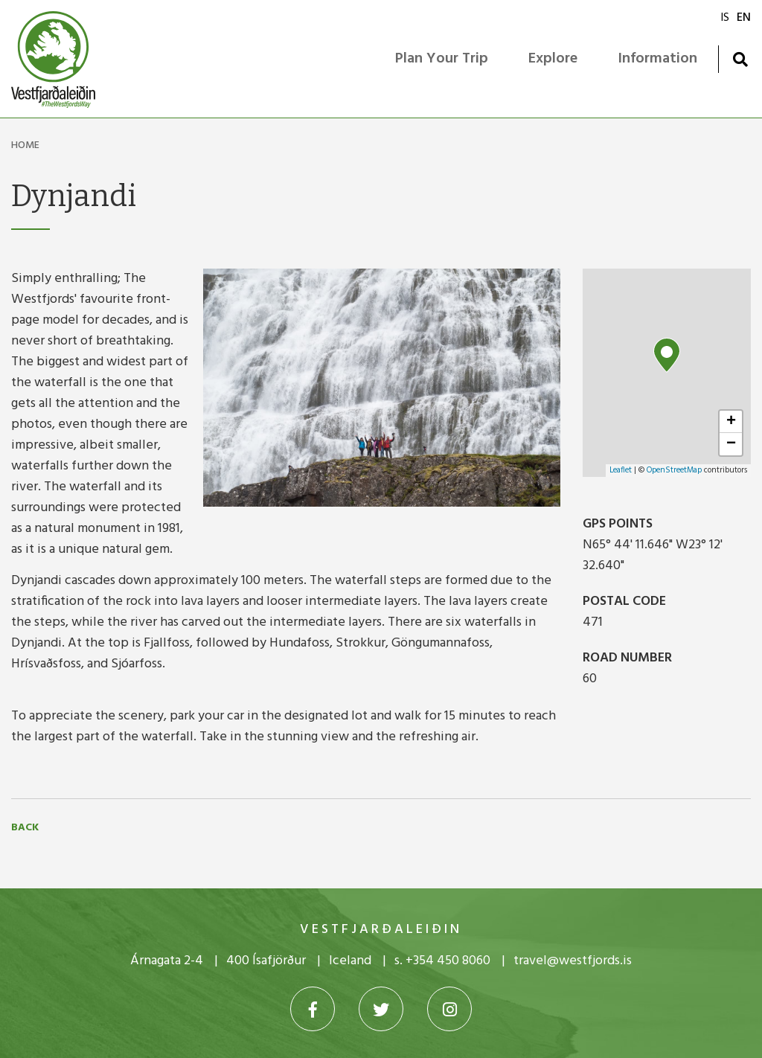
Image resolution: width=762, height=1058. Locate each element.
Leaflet (620, 470)
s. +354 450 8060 (442, 961)
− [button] (731, 444)
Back (25, 828)
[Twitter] (381, 1009)
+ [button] (731, 422)
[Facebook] (312, 1009)
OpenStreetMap (674, 470)
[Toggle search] (740, 59)
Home (25, 145)
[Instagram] (449, 1009)
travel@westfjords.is (572, 961)
